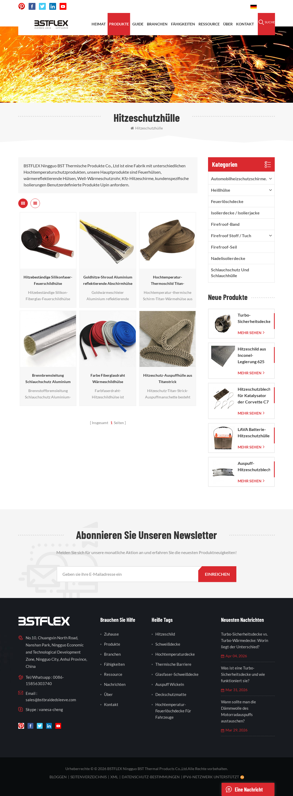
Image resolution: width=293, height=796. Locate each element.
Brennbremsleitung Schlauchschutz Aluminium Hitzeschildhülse (48, 379)
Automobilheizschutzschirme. (239, 178)
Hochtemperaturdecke (175, 654)
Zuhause (111, 634)
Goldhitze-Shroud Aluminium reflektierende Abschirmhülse (107, 280)
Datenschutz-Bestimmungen (151, 777)
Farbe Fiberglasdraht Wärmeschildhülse (108, 378)
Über (228, 24)
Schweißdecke (167, 644)
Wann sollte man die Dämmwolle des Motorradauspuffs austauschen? (238, 711)
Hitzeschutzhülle (146, 128)
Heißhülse (220, 189)
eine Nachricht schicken (242, 789)
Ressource (209, 24)
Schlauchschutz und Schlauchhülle (230, 272)
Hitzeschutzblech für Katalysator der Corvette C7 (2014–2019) (254, 395)
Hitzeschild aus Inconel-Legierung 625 (252, 355)
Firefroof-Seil (224, 246)
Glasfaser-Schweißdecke (177, 674)
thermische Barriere (173, 664)
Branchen (157, 24)
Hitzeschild (165, 634)
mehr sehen (250, 332)
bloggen (58, 777)
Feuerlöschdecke (227, 201)
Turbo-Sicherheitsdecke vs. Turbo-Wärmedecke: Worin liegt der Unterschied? (244, 640)
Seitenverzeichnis (88, 777)
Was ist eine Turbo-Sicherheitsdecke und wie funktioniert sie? (243, 674)
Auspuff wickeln (169, 684)
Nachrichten (114, 684)
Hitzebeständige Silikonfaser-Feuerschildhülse (48, 280)
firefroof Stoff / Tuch (231, 235)
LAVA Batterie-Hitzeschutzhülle (254, 432)
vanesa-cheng (51, 709)
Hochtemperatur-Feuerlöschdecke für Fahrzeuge (173, 710)
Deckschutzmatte (170, 694)
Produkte (119, 24)
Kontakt (245, 24)
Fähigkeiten (183, 24)
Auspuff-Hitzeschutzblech (254, 466)
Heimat (99, 24)
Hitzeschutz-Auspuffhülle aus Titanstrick (167, 378)
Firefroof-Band (225, 224)
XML (114, 777)
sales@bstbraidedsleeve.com (51, 699)
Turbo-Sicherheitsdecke (254, 318)
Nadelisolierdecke (228, 258)
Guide (137, 24)
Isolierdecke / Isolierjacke (235, 212)
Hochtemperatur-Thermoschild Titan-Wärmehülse (167, 281)
